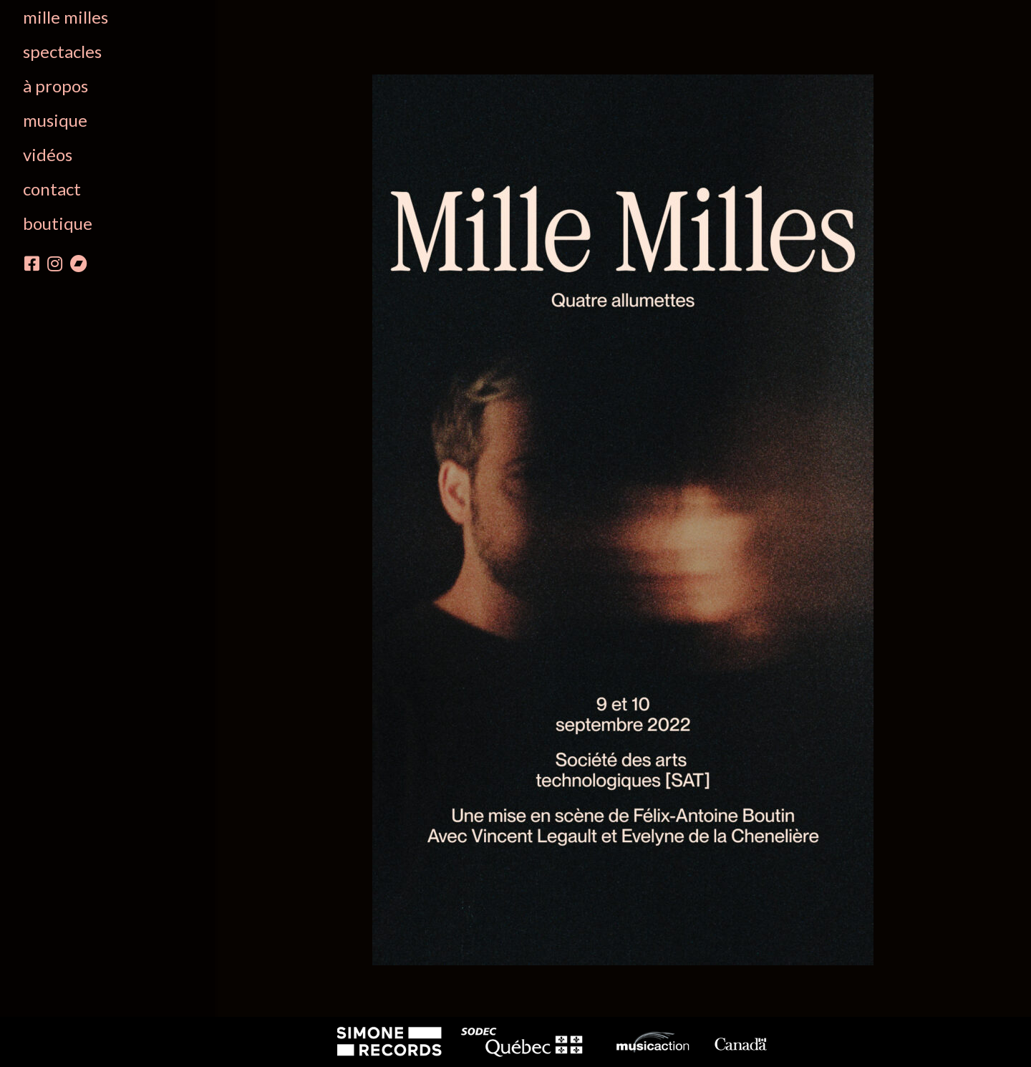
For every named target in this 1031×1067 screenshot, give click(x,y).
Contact (52, 188)
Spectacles (62, 51)
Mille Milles (65, 16)
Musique (55, 120)
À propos (55, 85)
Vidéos (47, 154)
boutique (57, 223)
